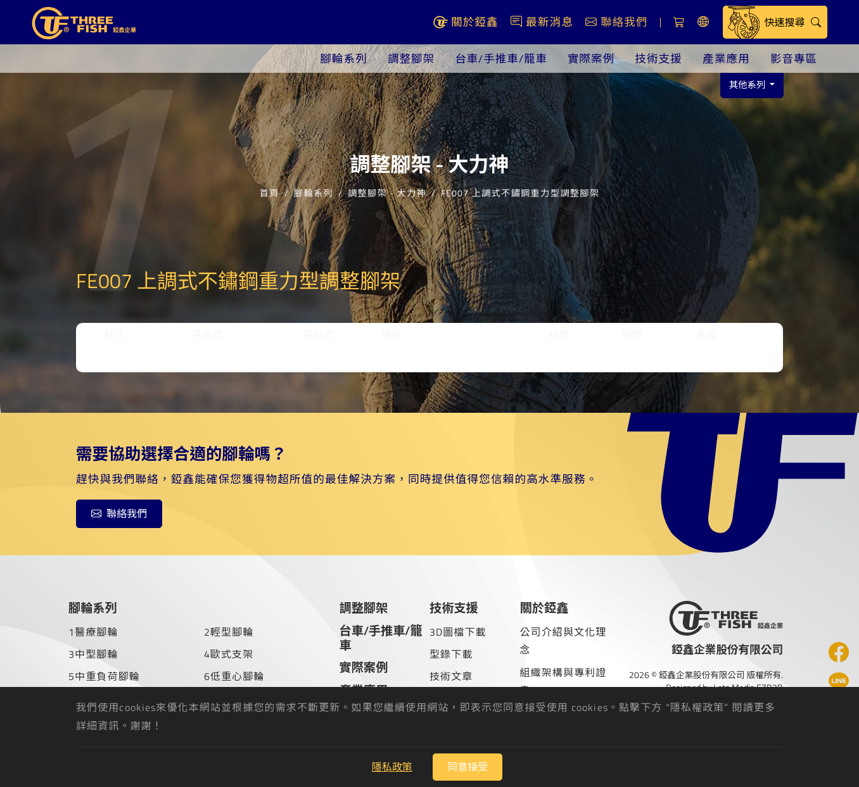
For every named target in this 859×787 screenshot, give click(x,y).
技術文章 (451, 676)
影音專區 (793, 58)
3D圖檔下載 (458, 631)
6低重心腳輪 (234, 676)
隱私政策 (392, 766)
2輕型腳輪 (229, 631)
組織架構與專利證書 (562, 681)
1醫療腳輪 (93, 631)
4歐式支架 (229, 654)
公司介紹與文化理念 (562, 641)
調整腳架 (409, 58)
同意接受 (467, 766)
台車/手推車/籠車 (499, 58)
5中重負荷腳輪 (104, 676)
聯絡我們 (119, 513)
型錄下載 (451, 654)
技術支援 (658, 58)
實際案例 (590, 58)
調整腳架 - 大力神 (387, 185)
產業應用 (725, 58)
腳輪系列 (342, 58)
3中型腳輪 (93, 654)
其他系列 (748, 85)
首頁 (269, 185)
